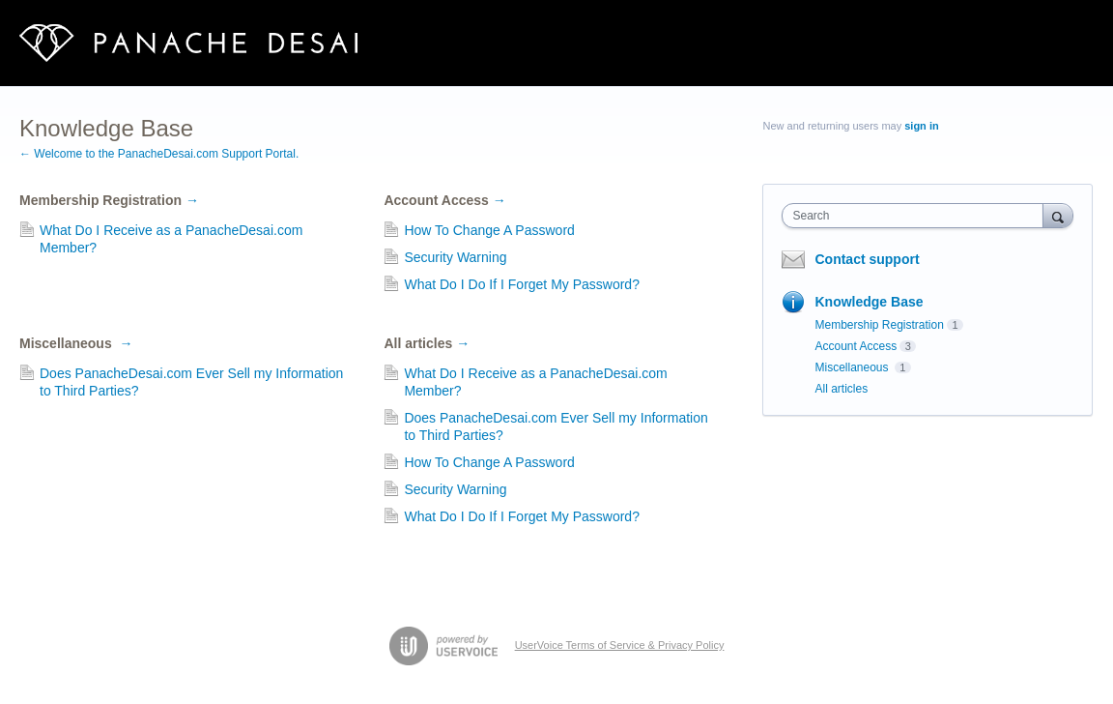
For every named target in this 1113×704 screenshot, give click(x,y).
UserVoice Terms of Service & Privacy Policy (620, 645)
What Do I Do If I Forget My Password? (522, 284)
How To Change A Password (489, 230)
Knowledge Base (868, 301)
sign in (921, 126)
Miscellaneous (75, 343)
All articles (427, 343)
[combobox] (916, 215)
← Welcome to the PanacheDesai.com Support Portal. (159, 154)
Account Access (444, 200)
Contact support (866, 259)
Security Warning (455, 257)
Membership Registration (109, 200)
